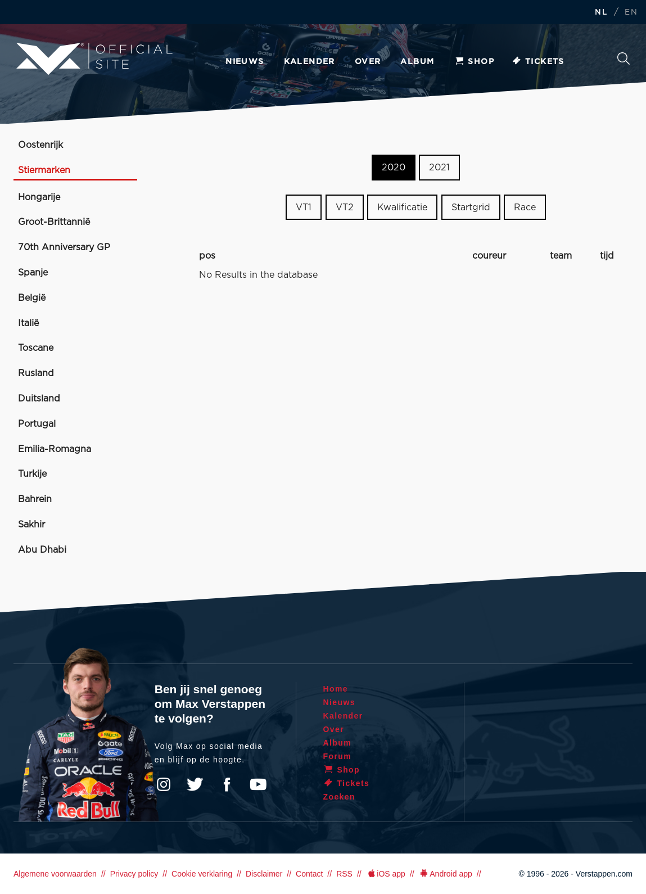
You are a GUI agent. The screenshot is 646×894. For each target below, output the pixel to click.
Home (336, 688)
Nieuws (244, 62)
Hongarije (39, 197)
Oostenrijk (40, 145)
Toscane (35, 348)
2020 (393, 167)
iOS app (385, 873)
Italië (28, 323)
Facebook (227, 784)
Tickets (537, 62)
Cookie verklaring (201, 873)
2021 (439, 167)
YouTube (258, 784)
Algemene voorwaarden (55, 873)
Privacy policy (134, 873)
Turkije (32, 473)
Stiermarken (44, 170)
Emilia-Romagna (54, 449)
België (32, 298)
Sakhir (31, 524)
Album (417, 62)
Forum (337, 756)
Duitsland (39, 398)
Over (368, 62)
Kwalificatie (402, 207)
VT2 (345, 207)
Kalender (309, 62)
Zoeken (623, 58)
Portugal (37, 423)
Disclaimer (264, 873)
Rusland (36, 373)
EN (631, 12)
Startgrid (470, 207)
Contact (309, 873)
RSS (344, 873)
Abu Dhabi (42, 549)
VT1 (303, 207)
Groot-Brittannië (54, 222)
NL (601, 12)
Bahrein (35, 499)
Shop (474, 62)
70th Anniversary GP (64, 247)
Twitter (195, 784)
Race (525, 207)
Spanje (33, 272)
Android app (445, 873)
